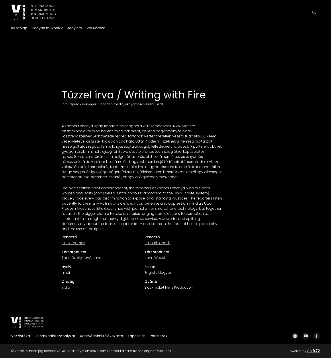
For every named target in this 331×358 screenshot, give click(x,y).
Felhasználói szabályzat (54, 335)
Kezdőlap (19, 28)
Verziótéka (95, 28)
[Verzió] (27, 322)
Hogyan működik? (47, 28)
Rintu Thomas (73, 242)
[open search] (316, 12)
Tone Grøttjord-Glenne (81, 257)
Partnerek (158, 335)
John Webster (157, 257)
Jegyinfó (74, 28)
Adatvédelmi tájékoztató (101, 335)
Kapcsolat (136, 335)
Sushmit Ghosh (157, 242)
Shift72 (313, 350)
